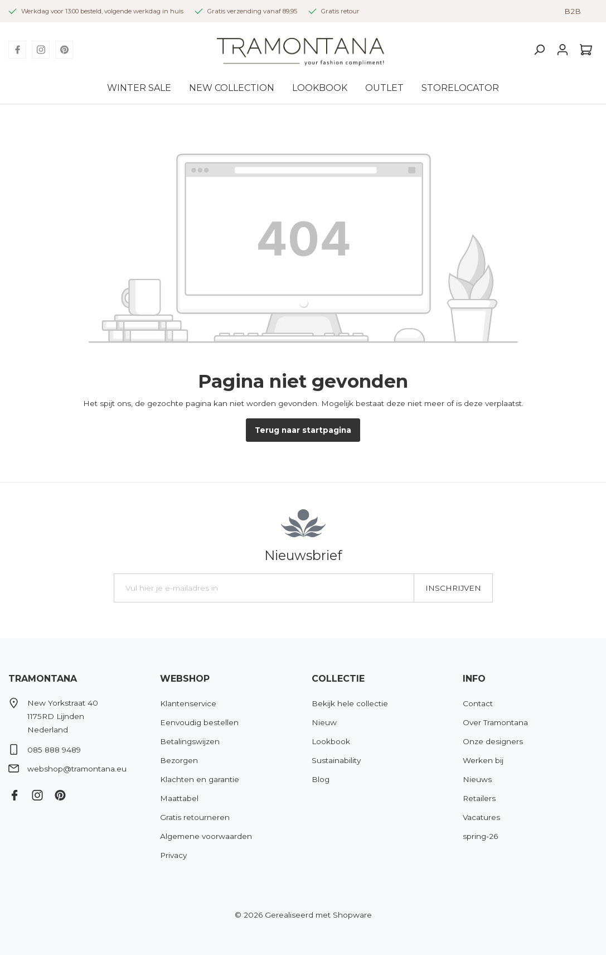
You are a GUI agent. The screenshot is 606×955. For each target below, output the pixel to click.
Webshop (185, 678)
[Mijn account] (562, 49)
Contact (478, 703)
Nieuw (324, 722)
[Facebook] (17, 50)
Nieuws (477, 779)
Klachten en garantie (199, 779)
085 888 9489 (54, 749)
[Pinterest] (64, 50)
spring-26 (480, 836)
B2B (572, 11)
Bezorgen (179, 760)
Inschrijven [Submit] (453, 587)
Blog (320, 779)
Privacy (173, 855)
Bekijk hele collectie (350, 703)
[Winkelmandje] (586, 49)
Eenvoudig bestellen (199, 722)
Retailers (479, 798)
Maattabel (179, 798)
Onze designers (493, 741)
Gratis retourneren (195, 817)
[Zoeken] (539, 49)
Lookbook (331, 741)
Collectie (338, 678)
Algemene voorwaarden (206, 836)
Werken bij (483, 760)
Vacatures (481, 817)
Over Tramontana (495, 722)
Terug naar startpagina (303, 430)
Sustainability (336, 760)
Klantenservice (188, 703)
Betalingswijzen (190, 741)
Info (474, 678)
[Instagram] (41, 50)
